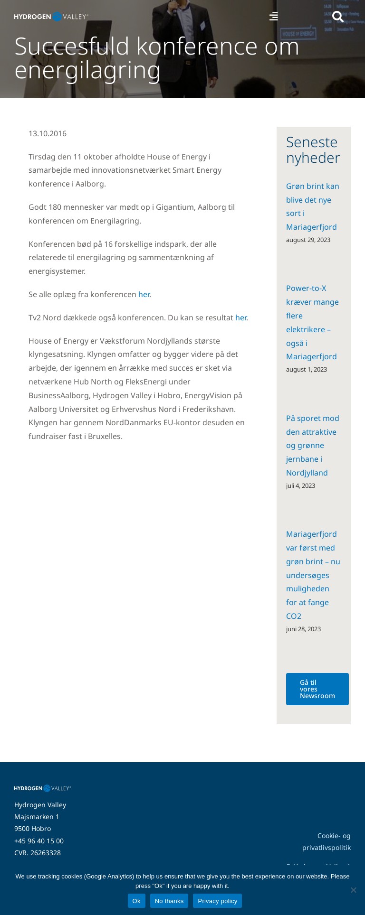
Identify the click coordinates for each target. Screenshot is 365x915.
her (143, 294)
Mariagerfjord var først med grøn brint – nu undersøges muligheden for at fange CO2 (313, 575)
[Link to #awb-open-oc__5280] (338, 16)
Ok (137, 901)
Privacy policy (217, 901)
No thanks (169, 901)
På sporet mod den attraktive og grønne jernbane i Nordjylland (312, 445)
